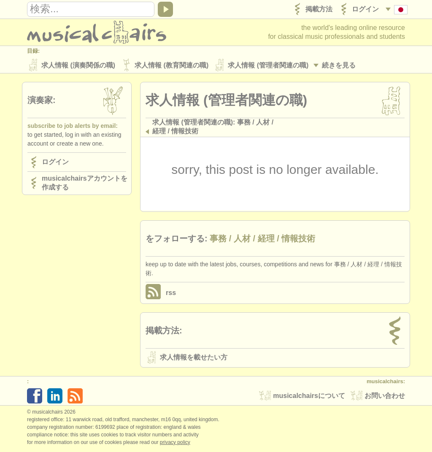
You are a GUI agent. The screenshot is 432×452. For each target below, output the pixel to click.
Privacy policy (175, 443)
